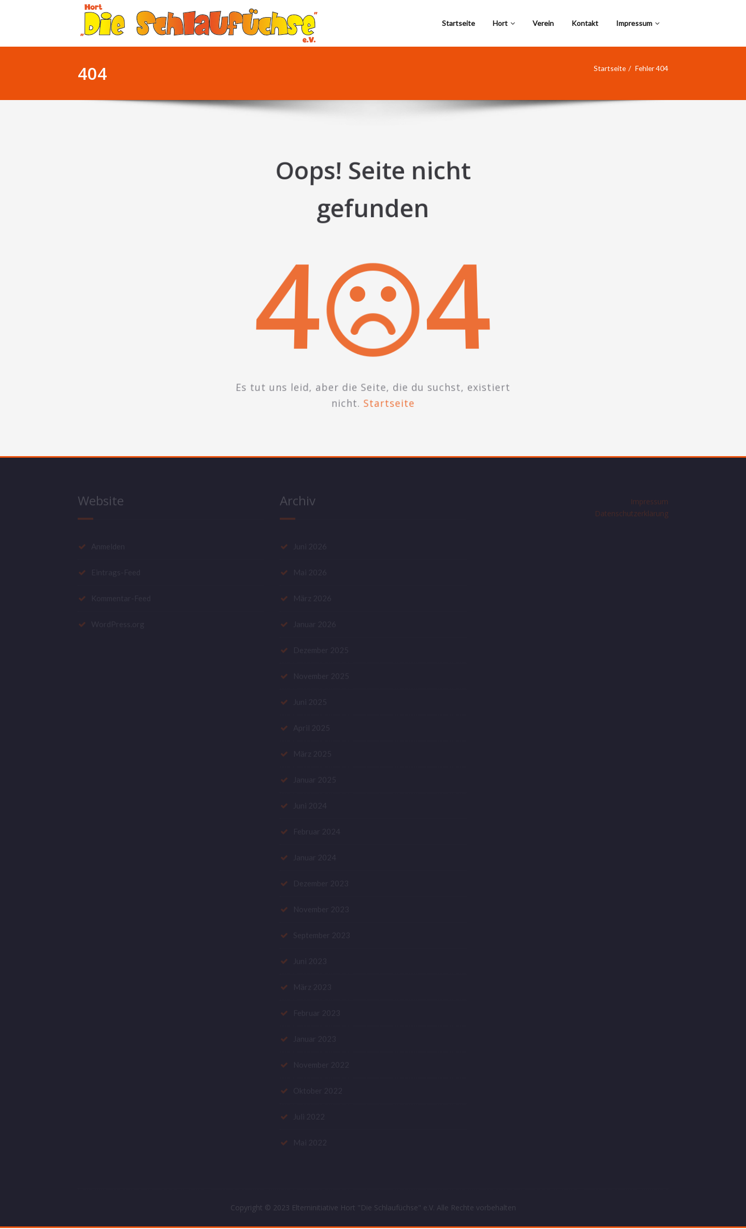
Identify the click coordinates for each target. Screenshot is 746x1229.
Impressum (637, 23)
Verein (543, 23)
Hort (504, 23)
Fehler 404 (653, 68)
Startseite (458, 23)
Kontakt (584, 23)
